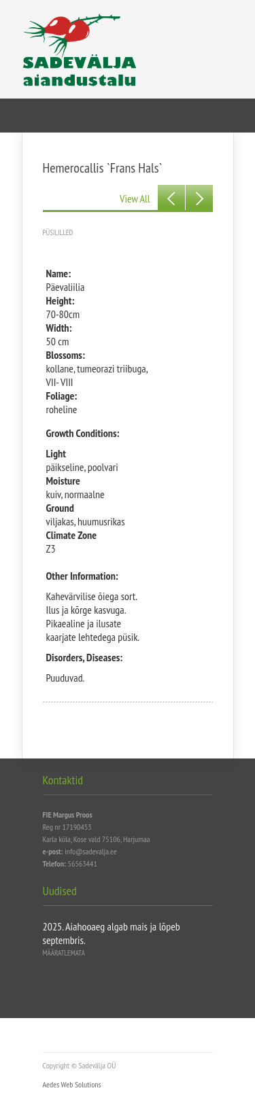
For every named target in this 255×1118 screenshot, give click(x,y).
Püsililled (58, 232)
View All (135, 198)
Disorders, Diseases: (84, 657)
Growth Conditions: (83, 433)
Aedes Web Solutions (72, 1084)
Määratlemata (64, 953)
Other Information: (82, 575)
